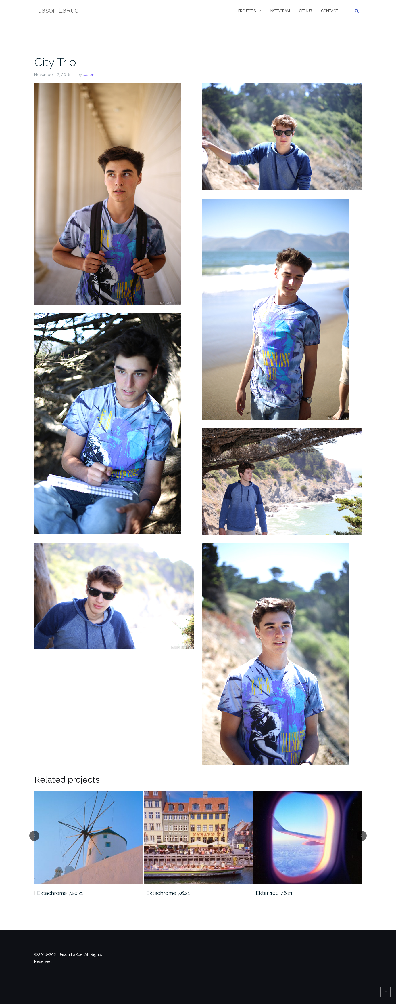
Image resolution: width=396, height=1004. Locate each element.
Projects (246, 11)
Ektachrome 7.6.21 (168, 893)
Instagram (280, 11)
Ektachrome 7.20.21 (60, 893)
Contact (329, 11)
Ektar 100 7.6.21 (274, 893)
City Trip (55, 62)
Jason (88, 74)
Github (305, 11)
